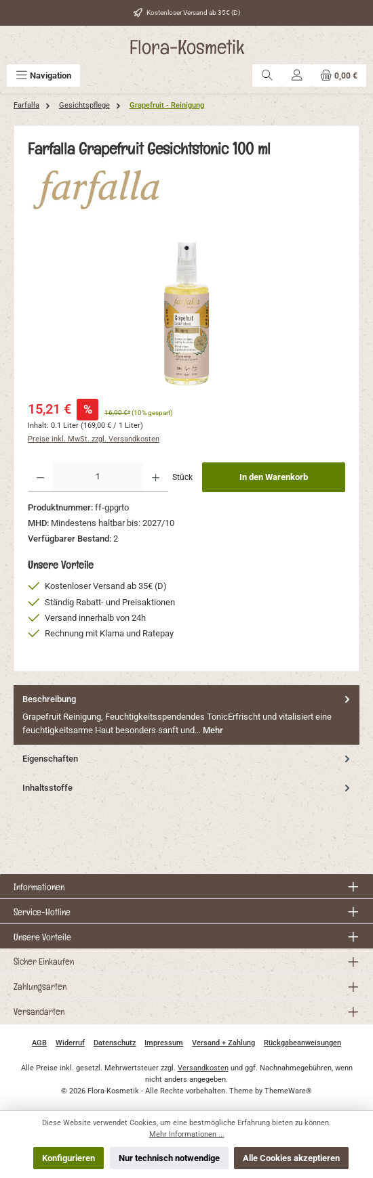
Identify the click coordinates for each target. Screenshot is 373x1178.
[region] (186, 314)
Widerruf (70, 1043)
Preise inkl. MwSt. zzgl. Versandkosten (93, 439)
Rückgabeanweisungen (302, 1043)
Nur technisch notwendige (169, 1158)
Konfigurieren (68, 1158)
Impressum (163, 1043)
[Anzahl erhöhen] (155, 477)
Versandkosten (203, 1068)
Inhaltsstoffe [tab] (187, 788)
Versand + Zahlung (223, 1043)
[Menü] (43, 75)
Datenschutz (115, 1043)
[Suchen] (267, 75)
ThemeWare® (288, 1091)
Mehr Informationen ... (186, 1134)
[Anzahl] (97, 477)
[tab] (186, 715)
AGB (39, 1043)
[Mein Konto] (297, 75)
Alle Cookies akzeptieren (291, 1158)
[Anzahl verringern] (40, 477)
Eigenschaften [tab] (187, 758)
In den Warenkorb (273, 477)
